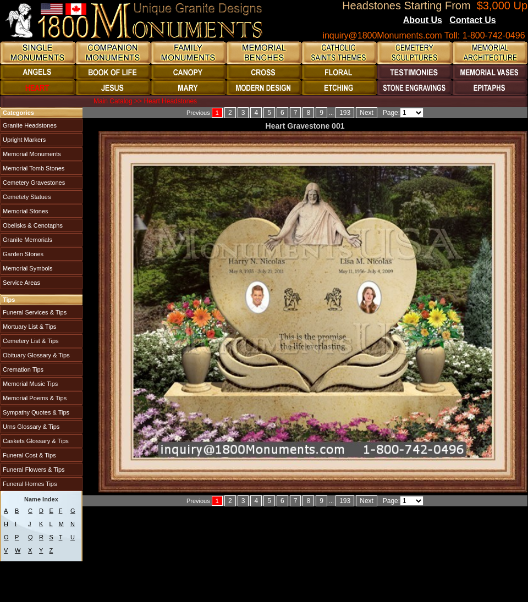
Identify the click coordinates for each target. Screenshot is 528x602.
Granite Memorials (26, 239)
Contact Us (472, 20)
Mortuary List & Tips (28, 326)
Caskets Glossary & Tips (35, 441)
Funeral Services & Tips (34, 312)
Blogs (511, 21)
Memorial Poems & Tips (34, 398)
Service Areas (20, 282)
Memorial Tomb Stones (32, 168)
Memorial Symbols (27, 268)
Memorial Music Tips (29, 383)
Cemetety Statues (26, 197)
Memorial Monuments (31, 154)
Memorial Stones (24, 211)
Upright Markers (23, 139)
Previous (198, 112)
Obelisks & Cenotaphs (32, 225)
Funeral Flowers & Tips (33, 469)
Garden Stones (22, 254)
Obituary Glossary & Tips (35, 355)
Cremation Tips (22, 369)
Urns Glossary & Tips (30, 426)
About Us (422, 20)
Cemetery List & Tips (30, 341)
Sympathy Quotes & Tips (35, 412)
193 (344, 113)
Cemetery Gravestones (33, 182)
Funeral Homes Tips (29, 484)
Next (366, 113)
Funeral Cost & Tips (28, 455)
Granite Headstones (29, 125)
